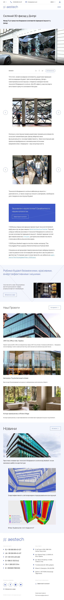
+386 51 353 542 (12, 561)
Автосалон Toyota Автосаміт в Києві (15, 378)
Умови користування (40, 593)
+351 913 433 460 (12, 557)
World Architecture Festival (38, 229)
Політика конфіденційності (42, 595)
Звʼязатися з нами (10, 295)
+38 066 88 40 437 (13, 550)
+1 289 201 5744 (12, 564)
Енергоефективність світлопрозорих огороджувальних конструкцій (32, 495)
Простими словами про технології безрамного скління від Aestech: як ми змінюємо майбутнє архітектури (28, 462)
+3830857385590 (12, 568)
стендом (26, 237)
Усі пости (55, 428)
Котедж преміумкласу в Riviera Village (16, 414)
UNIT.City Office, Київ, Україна (13, 341)
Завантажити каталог (20, 217)
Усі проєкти (54, 308)
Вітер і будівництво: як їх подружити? (21, 528)
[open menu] (59, 7)
